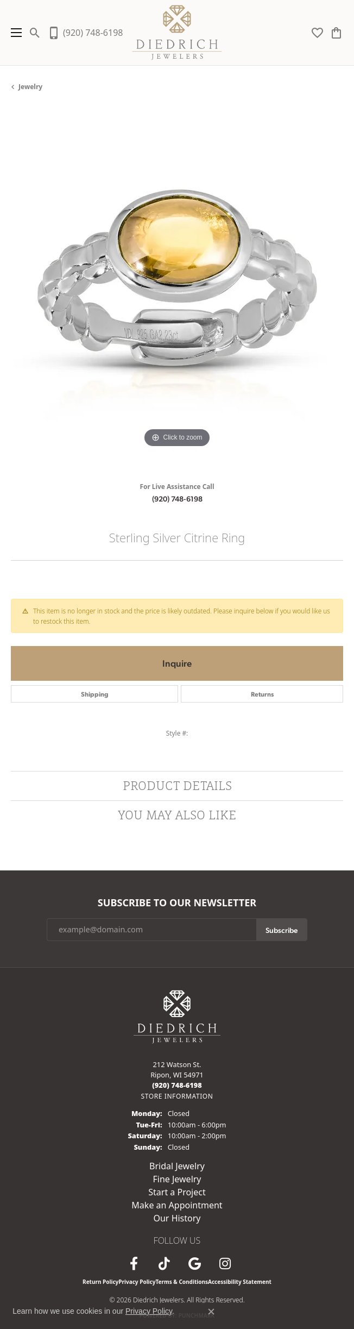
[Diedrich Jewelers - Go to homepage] (177, 1016)
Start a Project (176, 1192)
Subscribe (282, 930)
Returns (262, 693)
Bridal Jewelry (177, 1166)
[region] (177, 290)
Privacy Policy (136, 1281)
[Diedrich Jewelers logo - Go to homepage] (177, 32)
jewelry (30, 86)
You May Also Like (177, 814)
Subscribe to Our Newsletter (177, 903)
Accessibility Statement (239, 1281)
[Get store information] (177, 1096)
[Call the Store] (177, 1085)
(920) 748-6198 (177, 498)
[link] (85, 32)
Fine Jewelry (177, 1179)
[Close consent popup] (211, 1311)
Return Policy (100, 1281)
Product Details (177, 785)
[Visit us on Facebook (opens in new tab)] (133, 1264)
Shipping (95, 693)
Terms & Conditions (181, 1281)
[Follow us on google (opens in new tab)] (194, 1264)
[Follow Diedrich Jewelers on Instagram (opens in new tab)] (225, 1264)
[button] (35, 32)
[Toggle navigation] (13, 32)
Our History (176, 1218)
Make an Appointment (176, 1205)
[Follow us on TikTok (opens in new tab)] (164, 1264)
